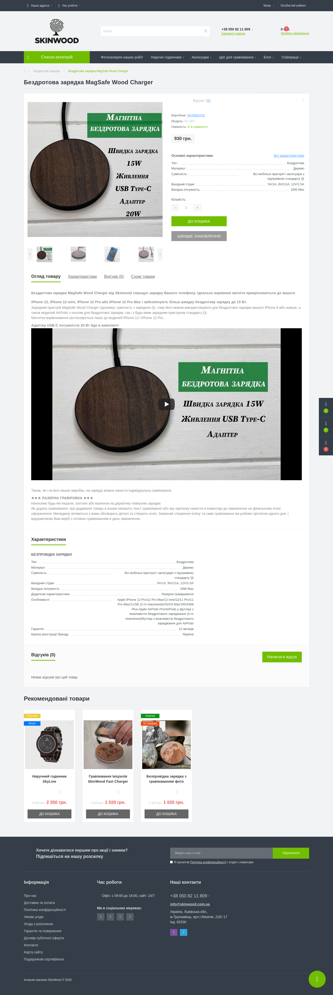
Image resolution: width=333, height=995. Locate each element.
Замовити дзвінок (233, 33)
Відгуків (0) (114, 276)
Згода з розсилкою (38, 924)
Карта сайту (33, 952)
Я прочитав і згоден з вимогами (214, 862)
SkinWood (196, 115)
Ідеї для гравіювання (237, 57)
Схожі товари (143, 276)
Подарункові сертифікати (44, 959)
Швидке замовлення (201, 235)
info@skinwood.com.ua (190, 904)
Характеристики (82, 276)
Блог (269, 57)
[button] (39, 5)
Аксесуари (201, 57)
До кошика (201, 221)
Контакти (31, 945)
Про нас (30, 896)
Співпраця (291, 57)
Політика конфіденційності (208, 862)
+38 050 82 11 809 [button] (189, 895)
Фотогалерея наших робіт (122, 57)
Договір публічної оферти (44, 938)
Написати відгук (282, 657)
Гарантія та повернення (42, 931)
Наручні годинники (167, 57)
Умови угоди (33, 917)
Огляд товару (46, 276)
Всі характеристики (289, 156)
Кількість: (178, 199)
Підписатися (291, 853)
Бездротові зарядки (46, 71)
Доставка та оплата (39, 903)
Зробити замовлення (295, 33)
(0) (208, 101)
